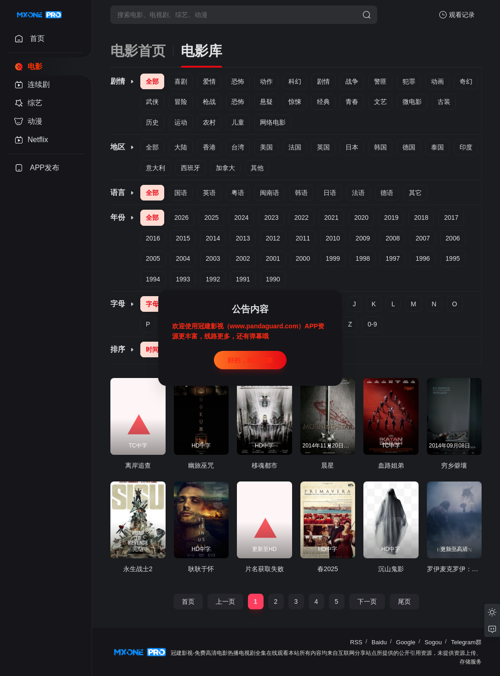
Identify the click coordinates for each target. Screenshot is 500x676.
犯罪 (408, 81)
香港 (209, 147)
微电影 (412, 101)
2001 (273, 258)
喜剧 (180, 81)
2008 (392, 238)
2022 (301, 217)
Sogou (433, 642)
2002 (243, 258)
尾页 (404, 601)
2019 (391, 217)
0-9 (372, 324)
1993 (183, 279)
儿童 (237, 122)
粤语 (237, 192)
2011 (303, 238)
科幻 (294, 81)
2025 (211, 217)
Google (405, 642)
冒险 (180, 101)
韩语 (301, 192)
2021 (331, 217)
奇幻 (466, 81)
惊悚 (294, 101)
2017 (451, 217)
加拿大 (225, 168)
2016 (153, 238)
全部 (152, 81)
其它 (415, 192)
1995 (453, 258)
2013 (243, 238)
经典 (323, 101)
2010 (333, 238)
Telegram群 (466, 642)
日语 (329, 192)
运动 (180, 122)
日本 (351, 147)
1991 (243, 279)
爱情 (209, 81)
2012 (273, 238)
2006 (453, 238)
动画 (437, 81)
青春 (351, 101)
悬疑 (266, 101)
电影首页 (138, 50)
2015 (183, 238)
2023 (271, 217)
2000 (303, 258)
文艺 (380, 101)
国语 (180, 192)
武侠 (152, 101)
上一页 (225, 601)
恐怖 (237, 81)
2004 (183, 258)
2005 (153, 258)
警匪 (380, 81)
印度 (466, 147)
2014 (213, 238)
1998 (363, 258)
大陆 (180, 147)
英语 (209, 192)
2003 (213, 258)
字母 (152, 304)
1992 (213, 279)
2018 (421, 217)
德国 (408, 147)
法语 (358, 192)
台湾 (237, 147)
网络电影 (273, 122)
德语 (386, 192)
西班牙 (190, 168)
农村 (209, 122)
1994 (153, 279)
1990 (273, 279)
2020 (361, 217)
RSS (356, 642)
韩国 (380, 147)
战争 (351, 81)
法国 (294, 147)
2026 (181, 217)
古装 (443, 101)
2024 (241, 217)
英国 (323, 147)
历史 (152, 122)
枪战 (209, 101)
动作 (266, 81)
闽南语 (269, 192)
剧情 (323, 81)
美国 (266, 147)
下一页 (367, 601)
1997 (392, 258)
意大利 (155, 168)
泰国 (437, 147)
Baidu (379, 642)
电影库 (201, 50)
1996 (422, 258)
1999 (333, 258)
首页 (188, 601)
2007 (422, 238)
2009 (363, 238)
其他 (257, 168)
